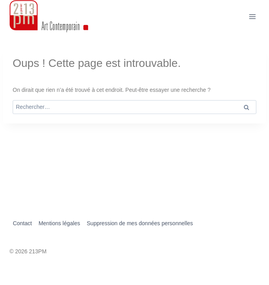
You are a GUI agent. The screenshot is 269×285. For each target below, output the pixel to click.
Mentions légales (59, 223)
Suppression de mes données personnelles (140, 223)
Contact (22, 223)
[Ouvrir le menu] (252, 16)
